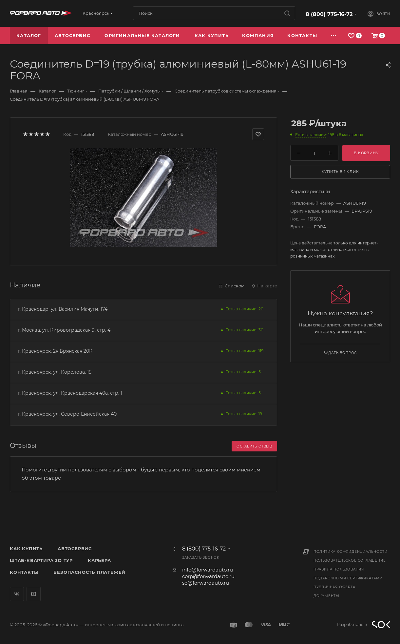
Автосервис (75, 548)
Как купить (26, 548)
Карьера (99, 560)
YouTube (34, 594)
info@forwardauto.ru (207, 570)
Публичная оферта (334, 587)
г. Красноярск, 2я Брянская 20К (55, 351)
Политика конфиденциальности (351, 552)
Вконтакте (17, 594)
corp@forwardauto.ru (208, 576)
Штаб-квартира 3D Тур (41, 560)
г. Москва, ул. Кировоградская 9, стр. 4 (64, 330)
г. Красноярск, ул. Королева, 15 (54, 372)
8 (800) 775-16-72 (329, 14)
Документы (326, 596)
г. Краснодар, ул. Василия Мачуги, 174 (62, 309)
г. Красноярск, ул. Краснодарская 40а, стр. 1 (70, 393)
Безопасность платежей (89, 572)
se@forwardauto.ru (205, 583)
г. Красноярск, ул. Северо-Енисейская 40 (67, 414)
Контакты (24, 572)
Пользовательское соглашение (350, 560)
